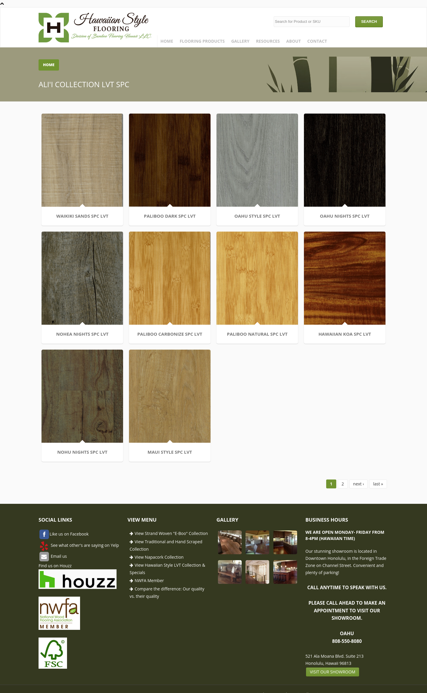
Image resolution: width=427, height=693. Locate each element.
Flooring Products (202, 41)
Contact (317, 41)
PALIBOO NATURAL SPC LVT (257, 334)
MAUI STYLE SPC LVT (170, 452)
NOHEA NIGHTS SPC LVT (82, 334)
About (293, 41)
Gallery (240, 41)
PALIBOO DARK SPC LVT (169, 216)
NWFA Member (149, 580)
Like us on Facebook (69, 534)
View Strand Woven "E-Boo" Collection (171, 533)
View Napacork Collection (159, 557)
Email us (58, 556)
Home (166, 41)
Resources (268, 41)
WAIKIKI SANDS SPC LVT (82, 216)
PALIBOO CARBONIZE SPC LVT (169, 334)
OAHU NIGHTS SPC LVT (344, 216)
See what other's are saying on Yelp (84, 545)
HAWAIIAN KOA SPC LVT (344, 334)
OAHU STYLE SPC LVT (257, 216)
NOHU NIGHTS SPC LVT (82, 452)
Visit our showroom (332, 672)
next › (358, 484)
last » (378, 484)
